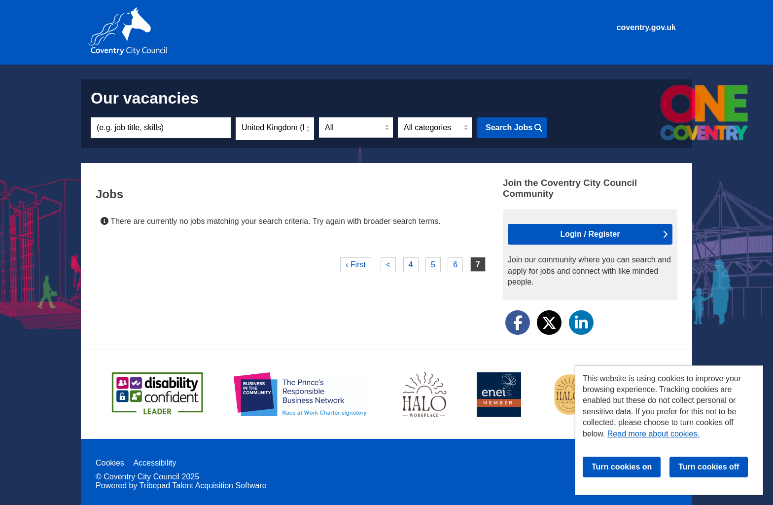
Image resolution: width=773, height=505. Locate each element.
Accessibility (154, 463)
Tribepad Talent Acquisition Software (203, 485)
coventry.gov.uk (646, 27)
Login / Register (614, 234)
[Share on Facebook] (517, 322)
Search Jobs (514, 127)
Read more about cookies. (653, 434)
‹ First (356, 264)
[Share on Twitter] (549, 322)
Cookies (110, 463)
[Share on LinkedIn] (581, 322)
